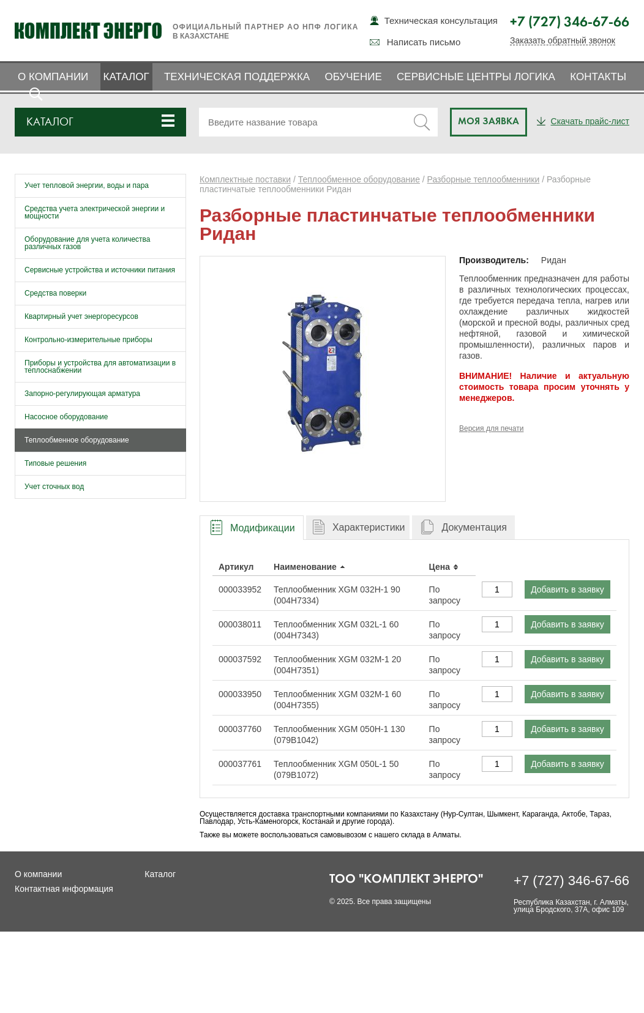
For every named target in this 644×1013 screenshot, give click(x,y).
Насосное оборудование (66, 417)
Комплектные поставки (245, 179)
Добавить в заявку (567, 589)
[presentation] (251, 528)
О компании (53, 77)
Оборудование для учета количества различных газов (87, 243)
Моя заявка (488, 122)
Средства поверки (55, 293)
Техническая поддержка (237, 77)
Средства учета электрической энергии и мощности (94, 212)
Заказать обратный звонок (562, 40)
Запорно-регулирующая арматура (82, 393)
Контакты (598, 77)
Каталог (126, 77)
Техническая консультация (441, 20)
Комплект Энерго (88, 30)
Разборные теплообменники (483, 179)
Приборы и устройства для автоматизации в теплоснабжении (100, 367)
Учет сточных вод (54, 486)
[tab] (252, 527)
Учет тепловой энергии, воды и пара (86, 185)
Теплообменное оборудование (76, 440)
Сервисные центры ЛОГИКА (476, 77)
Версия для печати (491, 428)
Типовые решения (55, 463)
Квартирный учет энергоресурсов (81, 316)
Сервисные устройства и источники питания (99, 270)
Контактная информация (64, 889)
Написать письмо (424, 42)
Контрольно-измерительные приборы (88, 339)
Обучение (352, 77)
